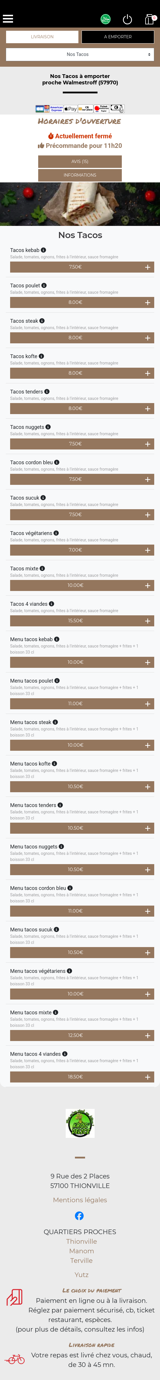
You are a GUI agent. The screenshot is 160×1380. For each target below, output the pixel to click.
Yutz (82, 1275)
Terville (81, 1261)
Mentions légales (80, 1200)
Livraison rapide (91, 1345)
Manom (81, 1251)
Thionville (81, 1241)
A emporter (118, 36)
